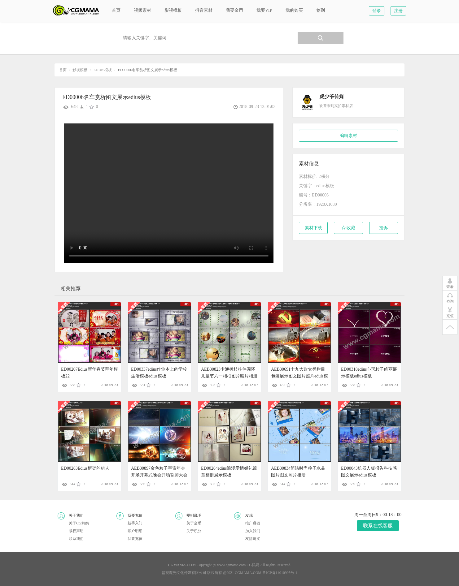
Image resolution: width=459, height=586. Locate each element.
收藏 (349, 228)
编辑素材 (348, 135)
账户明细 (135, 531)
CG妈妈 (253, 565)
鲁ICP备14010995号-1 (279, 573)
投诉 (383, 228)
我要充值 (135, 538)
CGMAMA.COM (248, 573)
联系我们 (76, 538)
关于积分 (193, 531)
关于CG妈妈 (79, 523)
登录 (376, 10)
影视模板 (79, 70)
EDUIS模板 (103, 70)
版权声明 (76, 531)
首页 (63, 70)
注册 (398, 10)
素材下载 (313, 228)
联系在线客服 (378, 525)
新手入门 (135, 523)
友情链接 (252, 538)
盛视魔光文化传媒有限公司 (184, 573)
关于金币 (193, 523)
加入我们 (252, 531)
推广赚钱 (252, 523)
